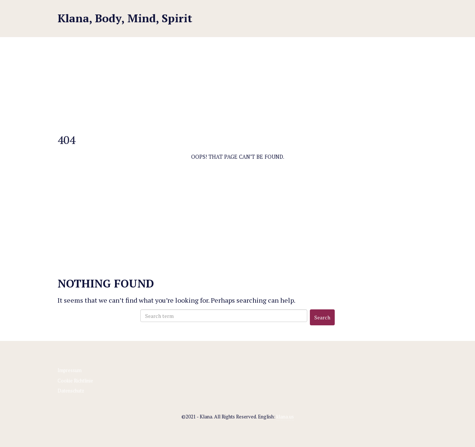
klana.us (285, 416)
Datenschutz (71, 390)
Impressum (70, 370)
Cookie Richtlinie (75, 380)
